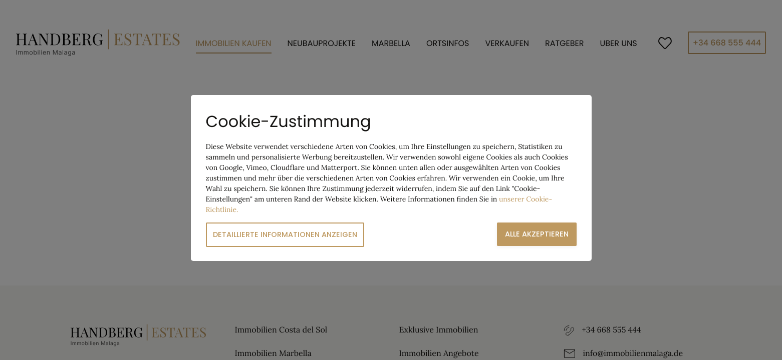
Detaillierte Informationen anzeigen (285, 235)
